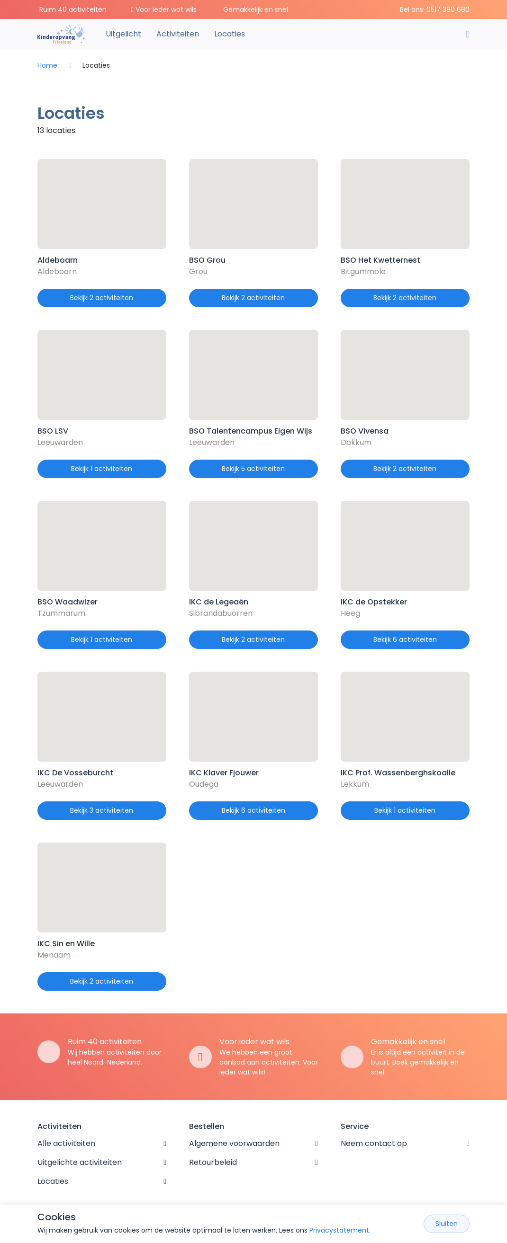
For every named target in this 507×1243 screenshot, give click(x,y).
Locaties (229, 33)
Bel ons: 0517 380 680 (435, 9)
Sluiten (446, 1223)
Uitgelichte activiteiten (79, 1162)
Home (47, 65)
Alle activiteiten (66, 1143)
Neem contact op (374, 1143)
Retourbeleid (213, 1162)
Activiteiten (177, 33)
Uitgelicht (123, 33)
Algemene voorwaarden (234, 1143)
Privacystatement (339, 1230)
